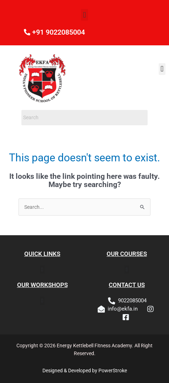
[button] (84, 15)
